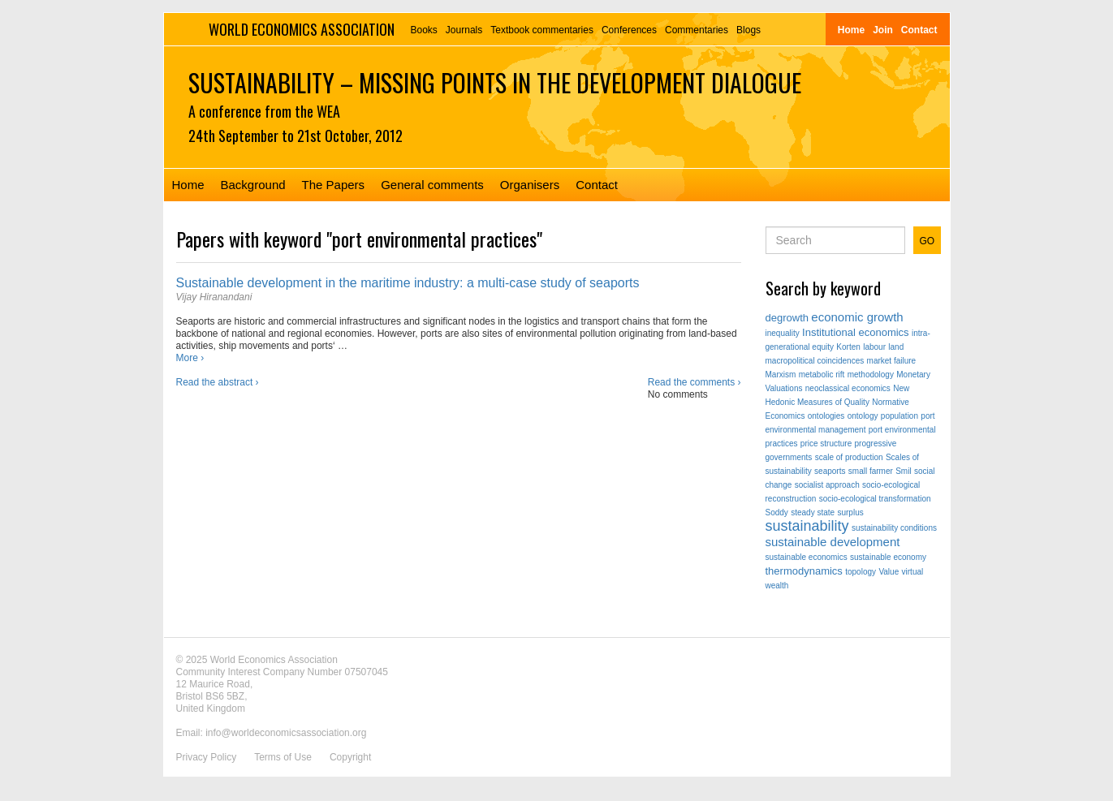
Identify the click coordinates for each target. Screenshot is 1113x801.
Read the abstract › (217, 382)
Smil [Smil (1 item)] (903, 471)
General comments (432, 185)
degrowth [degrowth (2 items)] (787, 318)
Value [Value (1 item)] (888, 571)
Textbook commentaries (541, 30)
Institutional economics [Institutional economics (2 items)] (855, 332)
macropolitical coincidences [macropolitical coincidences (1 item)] (815, 360)
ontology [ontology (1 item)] (863, 415)
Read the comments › (694, 382)
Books (424, 30)
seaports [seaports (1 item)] (829, 471)
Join (883, 30)
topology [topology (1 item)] (860, 571)
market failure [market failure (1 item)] (892, 360)
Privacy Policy (206, 757)
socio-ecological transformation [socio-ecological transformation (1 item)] (875, 498)
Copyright (350, 757)
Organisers (529, 185)
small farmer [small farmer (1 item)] (870, 471)
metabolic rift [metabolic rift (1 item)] (822, 374)
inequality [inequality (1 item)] (783, 333)
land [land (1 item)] (896, 346)
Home (851, 30)
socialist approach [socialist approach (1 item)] (827, 484)
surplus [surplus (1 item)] (850, 512)
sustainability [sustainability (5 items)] (807, 526)
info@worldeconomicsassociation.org (285, 733)
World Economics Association (302, 29)
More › (190, 358)
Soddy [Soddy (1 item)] (777, 512)
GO (927, 241)
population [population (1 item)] (899, 415)
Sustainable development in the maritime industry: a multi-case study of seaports (408, 283)
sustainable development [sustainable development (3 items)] (833, 542)
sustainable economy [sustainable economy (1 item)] (888, 557)
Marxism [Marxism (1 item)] (781, 374)
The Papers (333, 185)
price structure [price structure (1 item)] (826, 443)
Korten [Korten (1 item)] (848, 346)
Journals (464, 30)
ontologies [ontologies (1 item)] (826, 415)
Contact (919, 30)
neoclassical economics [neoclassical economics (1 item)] (848, 388)
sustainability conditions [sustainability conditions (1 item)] (894, 527)
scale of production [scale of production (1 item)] (849, 457)
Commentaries (696, 30)
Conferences (629, 30)
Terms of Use (283, 757)
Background (253, 185)
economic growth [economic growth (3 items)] (857, 317)
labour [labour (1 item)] (874, 346)
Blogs (748, 30)
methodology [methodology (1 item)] (871, 374)
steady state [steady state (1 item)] (813, 512)
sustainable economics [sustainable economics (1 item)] (807, 557)
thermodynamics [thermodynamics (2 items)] (804, 571)
